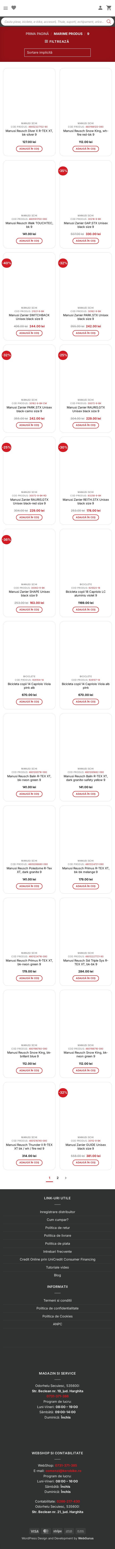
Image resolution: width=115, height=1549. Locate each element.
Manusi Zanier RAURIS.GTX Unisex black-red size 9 (29, 501)
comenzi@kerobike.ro (63, 1471)
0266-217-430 (68, 1501)
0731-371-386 (58, 1396)
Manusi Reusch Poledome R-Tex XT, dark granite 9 (29, 870)
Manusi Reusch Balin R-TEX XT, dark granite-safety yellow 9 (86, 778)
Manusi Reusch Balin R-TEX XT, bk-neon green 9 (29, 778)
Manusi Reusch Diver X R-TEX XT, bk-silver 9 (29, 132)
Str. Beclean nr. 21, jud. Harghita (57, 1512)
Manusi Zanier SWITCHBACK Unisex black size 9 (29, 317)
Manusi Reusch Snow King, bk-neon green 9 (86, 1054)
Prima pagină (37, 34)
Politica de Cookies (57, 1316)
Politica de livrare (57, 1235)
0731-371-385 (66, 1465)
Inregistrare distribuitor (57, 1212)
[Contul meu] (100, 8)
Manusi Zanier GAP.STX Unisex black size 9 (86, 224)
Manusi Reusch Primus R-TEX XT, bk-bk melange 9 (85, 870)
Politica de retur (57, 1228)
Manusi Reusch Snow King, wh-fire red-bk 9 (85, 132)
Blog (57, 1275)
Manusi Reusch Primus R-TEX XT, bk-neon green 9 (29, 962)
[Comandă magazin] (57, 52)
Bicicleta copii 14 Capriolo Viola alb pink (86, 685)
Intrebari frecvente (57, 1251)
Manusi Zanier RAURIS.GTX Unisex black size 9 (86, 409)
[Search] (109, 21)
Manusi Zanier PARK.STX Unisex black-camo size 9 (29, 409)
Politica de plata (57, 1243)
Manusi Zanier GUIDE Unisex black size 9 (86, 1146)
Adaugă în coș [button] (29, 148)
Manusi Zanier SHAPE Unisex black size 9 (29, 593)
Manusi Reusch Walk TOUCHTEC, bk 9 (29, 224)
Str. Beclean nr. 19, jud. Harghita (57, 1391)
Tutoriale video (57, 1267)
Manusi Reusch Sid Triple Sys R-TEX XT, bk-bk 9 (85, 962)
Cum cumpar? (57, 1220)
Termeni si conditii (57, 1300)
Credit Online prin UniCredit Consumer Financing (57, 1259)
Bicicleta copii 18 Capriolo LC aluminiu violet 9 (86, 593)
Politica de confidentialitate (57, 1308)
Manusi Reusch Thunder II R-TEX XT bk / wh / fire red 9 (29, 1146)
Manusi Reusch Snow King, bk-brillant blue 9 (29, 1054)
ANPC (57, 1324)
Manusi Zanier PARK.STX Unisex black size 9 (85, 317)
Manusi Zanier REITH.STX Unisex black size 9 (86, 501)
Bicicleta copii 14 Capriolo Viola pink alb (29, 685)
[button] (5, 8)
